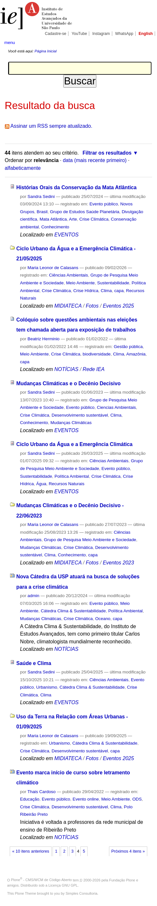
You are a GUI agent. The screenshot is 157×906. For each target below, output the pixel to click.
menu (9, 42)
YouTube (79, 33)
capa (119, 290)
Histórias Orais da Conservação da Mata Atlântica (76, 187)
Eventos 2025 (118, 306)
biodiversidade (97, 354)
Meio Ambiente (80, 282)
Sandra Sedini (41, 196)
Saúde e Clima (33, 663)
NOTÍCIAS (66, 369)
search (146, 42)
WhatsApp (124, 33)
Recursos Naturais (66, 483)
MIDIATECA (68, 306)
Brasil (42, 211)
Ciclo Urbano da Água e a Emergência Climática (74, 444)
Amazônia (135, 354)
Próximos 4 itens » (128, 851)
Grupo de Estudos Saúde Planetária (84, 211)
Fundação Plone (122, 880)
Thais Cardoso (42, 791)
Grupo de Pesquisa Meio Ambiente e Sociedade (90, 539)
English (146, 33)
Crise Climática (94, 219)
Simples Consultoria (81, 893)
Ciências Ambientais (68, 275)
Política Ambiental (71, 476)
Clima (106, 290)
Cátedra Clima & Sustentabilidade (73, 610)
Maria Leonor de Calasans (53, 267)
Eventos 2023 (118, 562)
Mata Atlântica (53, 219)
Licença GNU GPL (63, 885)
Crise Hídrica (85, 290)
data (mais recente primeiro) (95, 160)
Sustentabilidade (113, 282)
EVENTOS (66, 234)
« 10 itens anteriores (30, 851)
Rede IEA (93, 369)
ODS (137, 799)
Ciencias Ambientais (116, 407)
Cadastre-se (55, 33)
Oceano (102, 618)
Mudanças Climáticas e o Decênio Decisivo (68, 383)
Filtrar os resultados (106, 153)
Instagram (101, 33)
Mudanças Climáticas (70, 422)
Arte (73, 219)
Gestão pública (128, 346)
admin (33, 595)
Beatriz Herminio (44, 338)
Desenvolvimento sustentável (80, 415)
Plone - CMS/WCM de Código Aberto (41, 880)
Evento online (86, 799)
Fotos (92, 306)
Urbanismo (46, 687)
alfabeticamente (23, 168)
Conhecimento (55, 226)
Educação (29, 799)
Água (41, 483)
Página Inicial (45, 51)
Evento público (104, 204)
